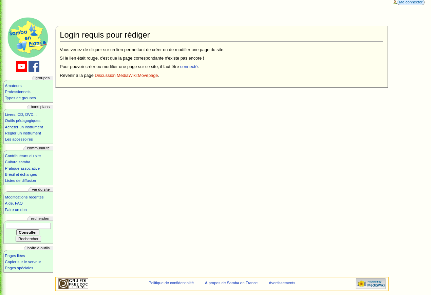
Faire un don (16, 210)
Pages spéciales (19, 268)
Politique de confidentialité (171, 283)
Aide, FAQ (14, 203)
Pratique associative (22, 168)
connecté (189, 66)
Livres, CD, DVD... (21, 114)
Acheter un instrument (24, 127)
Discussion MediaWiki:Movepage (126, 75)
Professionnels (18, 92)
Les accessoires (19, 139)
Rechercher (40, 218)
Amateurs (13, 86)
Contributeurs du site (23, 156)
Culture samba (17, 162)
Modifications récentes (24, 197)
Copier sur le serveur (23, 262)
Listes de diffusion (20, 180)
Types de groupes (20, 98)
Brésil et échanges (21, 174)
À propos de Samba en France (231, 283)
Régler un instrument (23, 133)
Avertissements (282, 283)
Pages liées (15, 256)
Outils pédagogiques (22, 121)
